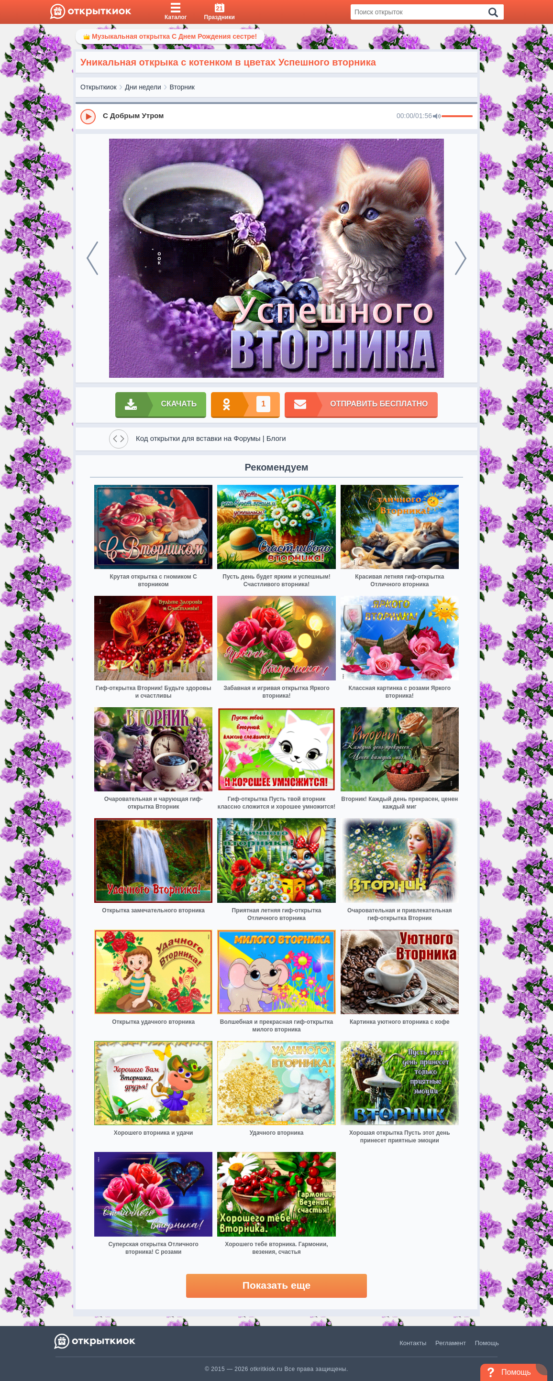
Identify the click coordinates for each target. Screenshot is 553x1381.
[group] (276, 116)
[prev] (92, 258)
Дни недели (143, 87)
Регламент (450, 1343)
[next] (460, 258)
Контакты (412, 1343)
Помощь (487, 1343)
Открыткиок (98, 87)
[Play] (88, 116)
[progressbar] (457, 116)
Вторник (182, 87)
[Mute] (437, 116)
